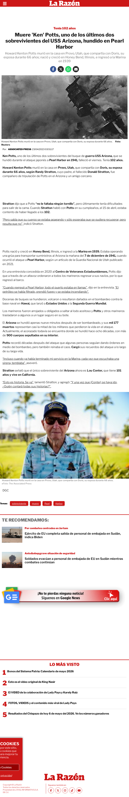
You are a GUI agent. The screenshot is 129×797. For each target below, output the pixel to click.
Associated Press (19, 149)
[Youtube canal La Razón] (79, 790)
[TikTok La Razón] (72, 790)
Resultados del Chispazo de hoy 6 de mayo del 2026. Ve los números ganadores (58, 713)
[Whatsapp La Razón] (68, 69)
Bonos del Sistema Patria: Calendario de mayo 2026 (40, 671)
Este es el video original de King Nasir (31, 682)
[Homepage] (64, 3)
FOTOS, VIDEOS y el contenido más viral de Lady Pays (42, 703)
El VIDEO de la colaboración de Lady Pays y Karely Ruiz (43, 692)
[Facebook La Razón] (53, 69)
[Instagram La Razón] (65, 790)
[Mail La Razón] (76, 69)
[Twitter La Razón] (61, 69)
